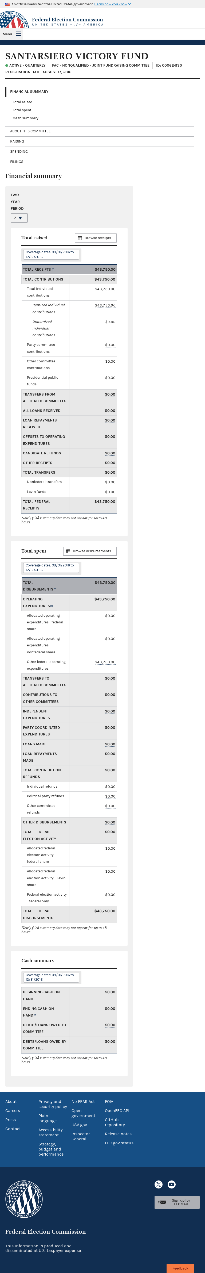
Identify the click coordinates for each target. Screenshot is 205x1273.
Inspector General (81, 1136)
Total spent (22, 110)
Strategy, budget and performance (51, 1149)
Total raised (22, 102)
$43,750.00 (105, 305)
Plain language (47, 1118)
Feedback (180, 1268)
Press (10, 1119)
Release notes (118, 1134)
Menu (7, 34)
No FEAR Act (83, 1101)
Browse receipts (98, 238)
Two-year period (17, 201)
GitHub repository (115, 1122)
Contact (13, 1128)
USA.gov (79, 1124)
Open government (83, 1113)
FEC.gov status (119, 1143)
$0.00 (110, 345)
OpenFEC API (117, 1110)
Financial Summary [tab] (29, 91)
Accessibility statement (50, 1132)
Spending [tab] (19, 151)
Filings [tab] (16, 162)
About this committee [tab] (30, 131)
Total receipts (37, 269)
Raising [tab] (17, 141)
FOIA (109, 1101)
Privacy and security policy (52, 1104)
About (11, 1101)
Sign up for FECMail (181, 1202)
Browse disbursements (92, 551)
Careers (12, 1110)
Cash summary (25, 118)
